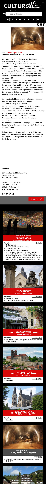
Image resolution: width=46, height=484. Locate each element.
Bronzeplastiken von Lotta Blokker (17, 250)
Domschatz (9, 381)
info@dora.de (13, 187)
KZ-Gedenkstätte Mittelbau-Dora (23, 452)
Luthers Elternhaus (12, 299)
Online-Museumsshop (13, 249)
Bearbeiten (36, 199)
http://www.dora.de (10, 189)
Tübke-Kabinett (11, 245)
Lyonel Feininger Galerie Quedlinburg (23, 333)
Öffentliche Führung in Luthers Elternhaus (19, 300)
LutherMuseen (23, 292)
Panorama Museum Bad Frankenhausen (23, 238)
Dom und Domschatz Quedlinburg (24, 374)
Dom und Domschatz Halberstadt (23, 413)
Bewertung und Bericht (15, 52)
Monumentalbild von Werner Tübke (17, 247)
